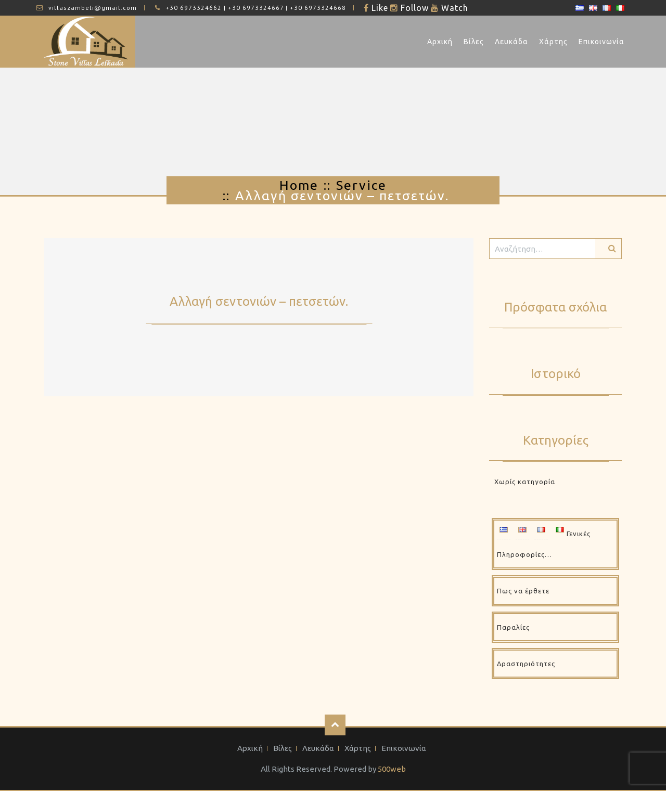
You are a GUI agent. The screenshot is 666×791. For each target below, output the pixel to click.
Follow (413, 7)
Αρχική (440, 41)
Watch (453, 7)
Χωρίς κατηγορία (524, 481)
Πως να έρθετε (523, 590)
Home (298, 185)
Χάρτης (553, 41)
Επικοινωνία (601, 41)
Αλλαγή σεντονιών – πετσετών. (259, 301)
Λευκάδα (511, 41)
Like (378, 7)
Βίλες (474, 41)
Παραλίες (513, 627)
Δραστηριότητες (526, 663)
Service (361, 185)
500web (392, 768)
